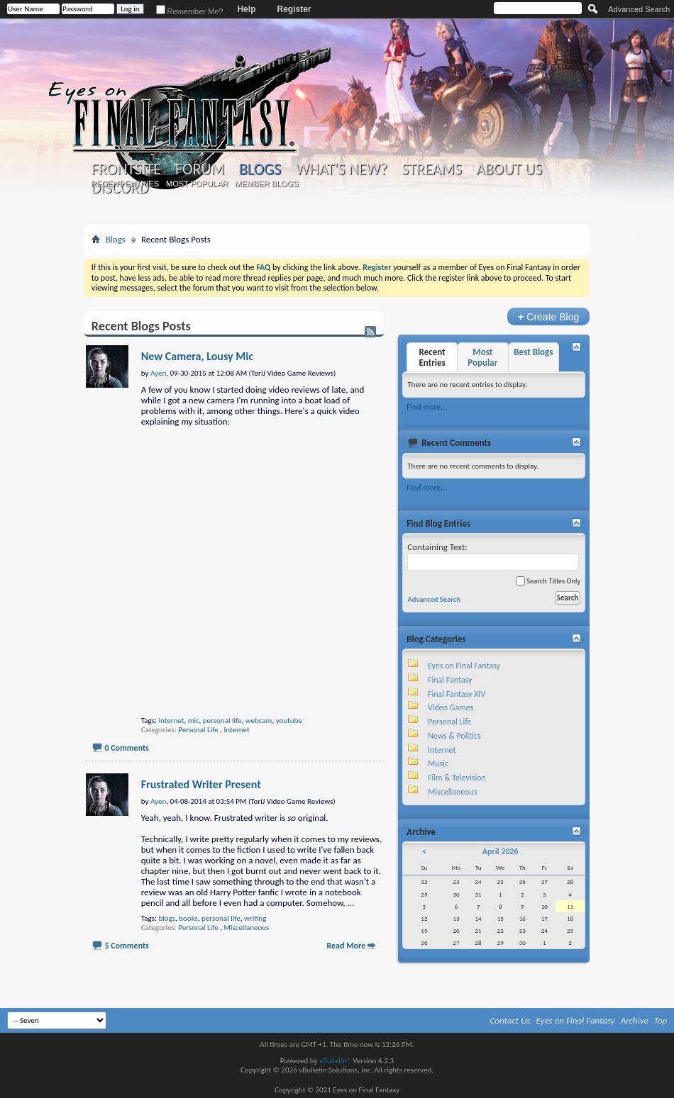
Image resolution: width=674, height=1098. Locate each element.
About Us (509, 169)
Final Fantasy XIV (456, 694)
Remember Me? (189, 11)
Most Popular (197, 183)
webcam (258, 720)
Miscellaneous (247, 927)
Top (661, 1020)
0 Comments (126, 748)
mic (193, 720)
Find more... (427, 407)
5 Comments (126, 946)
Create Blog (549, 316)
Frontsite (126, 169)
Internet (237, 729)
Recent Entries (125, 183)
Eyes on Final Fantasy (464, 666)
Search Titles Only (548, 581)
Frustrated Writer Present (201, 784)
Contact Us (510, 1020)
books (188, 918)
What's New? (341, 169)
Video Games (450, 707)
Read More (345, 946)
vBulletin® (335, 1060)
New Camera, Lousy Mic (197, 356)
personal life (222, 720)
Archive (634, 1020)
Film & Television (457, 778)
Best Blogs (533, 352)
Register (294, 9)
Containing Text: (493, 556)
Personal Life (198, 729)
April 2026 (500, 851)
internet (171, 720)
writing (255, 918)
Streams (432, 169)
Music (438, 763)
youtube (289, 720)
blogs (166, 918)
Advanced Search (639, 9)
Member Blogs (266, 183)
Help (246, 9)
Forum (199, 169)
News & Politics (454, 736)
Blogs (260, 169)
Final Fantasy (450, 680)
